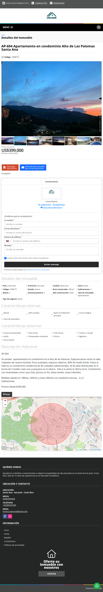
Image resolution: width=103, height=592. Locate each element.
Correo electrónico (12, 228)
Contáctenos (9, 541)
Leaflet (80, 450)
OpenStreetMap (95, 450)
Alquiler (7, 537)
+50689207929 (41, 3)
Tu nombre (9, 220)
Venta (6, 534)
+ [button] (5, 401)
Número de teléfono (13, 237)
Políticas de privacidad (14, 545)
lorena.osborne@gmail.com (52, 207)
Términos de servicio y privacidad (37, 270)
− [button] (5, 405)
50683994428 (58, 3)
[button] (99, 64)
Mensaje (8, 245)
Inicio (3, 35)
